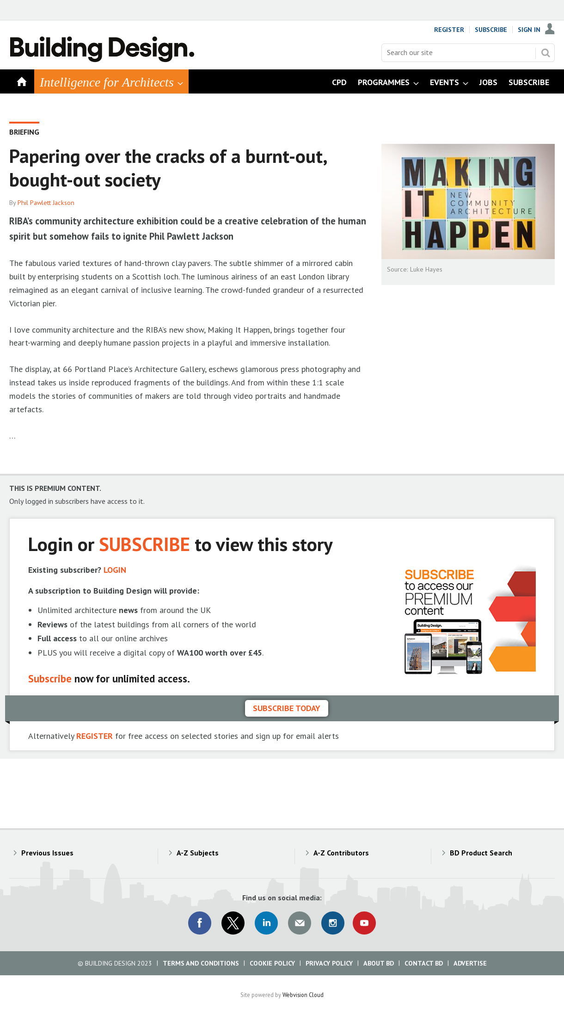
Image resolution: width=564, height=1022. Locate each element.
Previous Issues (47, 852)
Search (545, 52)
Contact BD (424, 963)
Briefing (24, 131)
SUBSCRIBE (144, 544)
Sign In (529, 29)
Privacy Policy (329, 963)
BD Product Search (481, 852)
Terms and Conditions (201, 963)
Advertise (470, 963)
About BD (378, 963)
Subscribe (491, 29)
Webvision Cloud (303, 994)
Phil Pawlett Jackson (46, 202)
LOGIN (115, 569)
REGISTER (94, 736)
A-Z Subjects (198, 852)
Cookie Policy (272, 963)
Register (449, 29)
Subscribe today (286, 708)
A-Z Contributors (341, 852)
